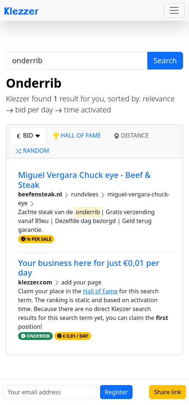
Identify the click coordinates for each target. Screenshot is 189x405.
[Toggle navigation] (174, 10)
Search (165, 60)
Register (116, 392)
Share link (167, 392)
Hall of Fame (100, 291)
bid (28, 135)
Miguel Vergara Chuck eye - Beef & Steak (84, 179)
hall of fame (77, 135)
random (32, 150)
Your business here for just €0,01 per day (88, 267)
